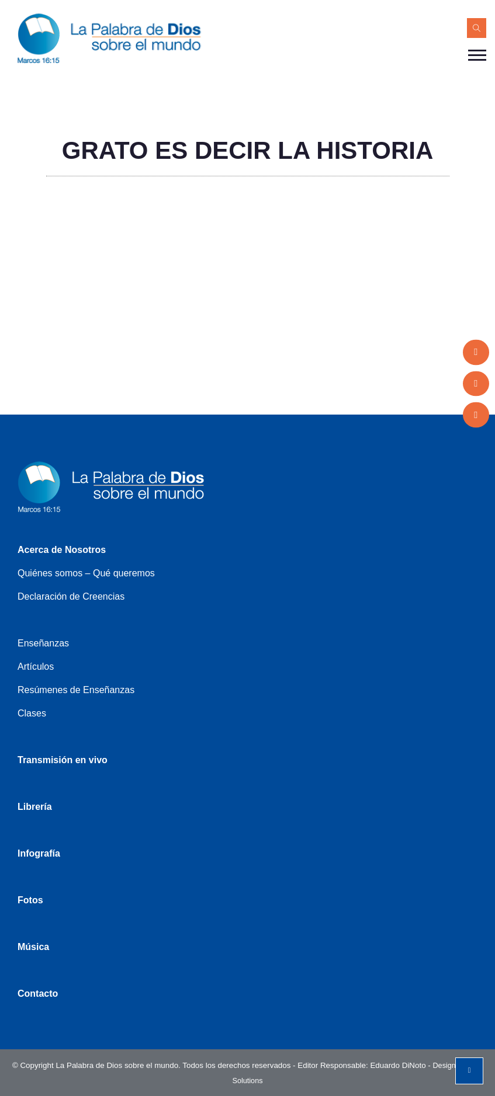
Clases (32, 713)
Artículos (36, 666)
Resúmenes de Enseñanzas (76, 690)
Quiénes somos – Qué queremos (86, 573)
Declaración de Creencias (71, 596)
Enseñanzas (43, 643)
